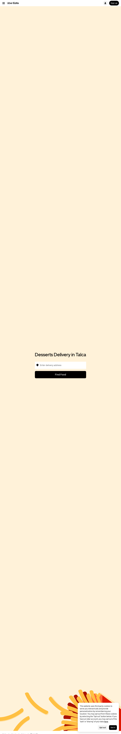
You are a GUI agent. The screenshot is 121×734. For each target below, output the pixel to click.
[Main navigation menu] (3, 3)
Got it (113, 728)
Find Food (60, 374)
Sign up (114, 3)
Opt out (102, 728)
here (106, 722)
